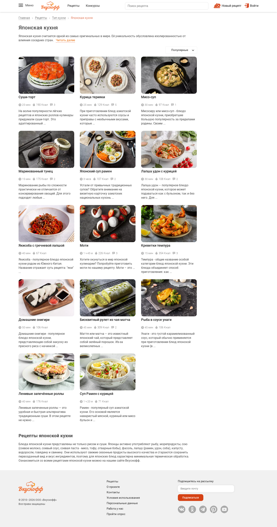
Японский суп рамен (96, 171)
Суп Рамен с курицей (96, 394)
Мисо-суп (148, 97)
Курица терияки (92, 97)
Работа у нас (115, 508)
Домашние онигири (34, 320)
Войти (251, 6)
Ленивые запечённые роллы (41, 394)
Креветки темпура (155, 245)
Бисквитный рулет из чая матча (105, 320)
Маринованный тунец (36, 171)
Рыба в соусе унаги (156, 320)
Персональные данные (122, 503)
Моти (84, 245)
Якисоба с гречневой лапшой (41, 245)
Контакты (113, 492)
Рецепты (73, 5)
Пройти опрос (116, 514)
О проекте (113, 487)
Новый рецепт (231, 5)
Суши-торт (27, 97)
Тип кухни (59, 18)
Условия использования (123, 497)
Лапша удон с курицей (159, 171)
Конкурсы (93, 5)
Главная (24, 18)
